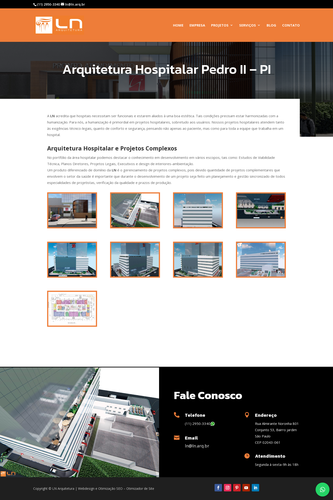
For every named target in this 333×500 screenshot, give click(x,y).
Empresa (197, 25)
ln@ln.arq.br (197, 446)
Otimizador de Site (140, 488)
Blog (271, 25)
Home (178, 25)
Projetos (220, 25)
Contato (291, 25)
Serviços (247, 25)
